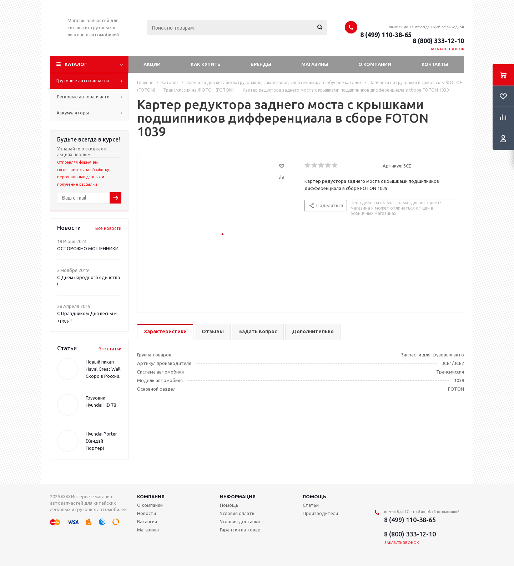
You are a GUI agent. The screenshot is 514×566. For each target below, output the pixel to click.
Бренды (261, 64)
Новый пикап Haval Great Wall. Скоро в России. (103, 369)
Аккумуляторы (72, 112)
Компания (151, 496)
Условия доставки (240, 521)
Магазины (314, 64)
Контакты (435, 64)
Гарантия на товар (240, 529)
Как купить (206, 64)
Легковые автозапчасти (83, 96)
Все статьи (110, 348)
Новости (146, 513)
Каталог (76, 64)
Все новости (108, 228)
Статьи (311, 505)
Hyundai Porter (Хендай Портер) (101, 441)
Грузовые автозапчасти (82, 80)
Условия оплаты (238, 513)
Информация (238, 496)
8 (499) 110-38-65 (386, 34)
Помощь (314, 496)
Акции (152, 64)
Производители (320, 513)
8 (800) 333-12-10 (438, 40)
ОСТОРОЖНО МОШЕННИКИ (88, 248)
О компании (374, 64)
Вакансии (147, 521)
